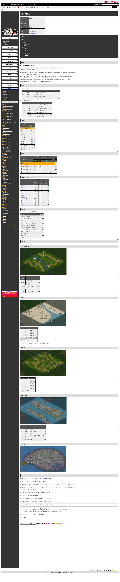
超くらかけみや (6, 201)
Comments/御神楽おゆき (8, 150)
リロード (9, 4)
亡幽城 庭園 (5, 175)
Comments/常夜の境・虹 (8, 116)
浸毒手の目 (5, 199)
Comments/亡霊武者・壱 (8, 106)
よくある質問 (6, 41)
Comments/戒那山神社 (8, 119)
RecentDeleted (6, 128)
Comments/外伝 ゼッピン (8, 111)
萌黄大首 (22, 193)
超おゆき (5, 205)
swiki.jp (59, 572)
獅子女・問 (5, 210)
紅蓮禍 (4, 222)
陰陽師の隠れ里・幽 (7, 157)
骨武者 (4, 216)
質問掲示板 (5, 42)
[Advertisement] (10, 19)
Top (2, 9)
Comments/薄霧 (6, 142)
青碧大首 (22, 191)
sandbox (5, 95)
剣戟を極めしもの (6, 179)
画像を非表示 (48, 478)
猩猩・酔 (5, 197)
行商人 (25, 41)
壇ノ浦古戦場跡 (6, 170)
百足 (4, 163)
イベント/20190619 (7, 183)
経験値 (25, 45)
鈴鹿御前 (5, 182)
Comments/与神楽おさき (8, 147)
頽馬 (4, 178)
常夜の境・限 (6, 194)
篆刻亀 (22, 204)
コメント (25, 56)
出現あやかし (26, 44)
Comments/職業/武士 (7, 109)
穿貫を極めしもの (6, 181)
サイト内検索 (97, 4)
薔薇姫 (4, 208)
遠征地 (30, 18)
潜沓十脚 (22, 185)
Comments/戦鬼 (6, 134)
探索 (24, 39)
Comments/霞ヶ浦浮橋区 (8, 113)
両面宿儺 (5, 173)
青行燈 (4, 219)
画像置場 (5, 94)
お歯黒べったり (6, 186)
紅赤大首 (22, 189)
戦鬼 (4, 164)
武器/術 (4, 160)
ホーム (4, 4)
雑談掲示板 (5, 44)
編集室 (4, 91)
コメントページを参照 (40, 478)
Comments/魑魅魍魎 (7, 139)
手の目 (22, 195)
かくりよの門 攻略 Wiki (107, 2)
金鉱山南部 (34, 33)
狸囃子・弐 (5, 189)
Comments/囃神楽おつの (8, 145)
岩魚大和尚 (23, 200)
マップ (25, 47)
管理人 (4, 92)
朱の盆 (22, 198)
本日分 (8, 99)
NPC (4, 126)
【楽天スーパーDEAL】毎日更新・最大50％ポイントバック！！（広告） (35, 7)
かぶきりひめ (6, 192)
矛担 (22, 187)
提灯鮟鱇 (22, 202)
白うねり (5, 202)
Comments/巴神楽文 (7, 148)
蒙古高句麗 (5, 188)
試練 (24, 42)
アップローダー (13, 7)
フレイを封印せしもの (7, 169)
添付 (18, 4)
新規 (15, 4)
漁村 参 (26, 51)
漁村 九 (26, 50)
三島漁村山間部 (6, 213)
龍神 (4, 167)
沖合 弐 (26, 55)
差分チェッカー (6, 7)
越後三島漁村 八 (28, 48)
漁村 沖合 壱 (27, 53)
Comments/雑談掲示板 (8, 131)
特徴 (24, 37)
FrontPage (5, 137)
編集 (12, 4)
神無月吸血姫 (6, 154)
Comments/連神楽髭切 (8, 151)
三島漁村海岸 (24, 13)
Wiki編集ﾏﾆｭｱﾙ (7, 97)
